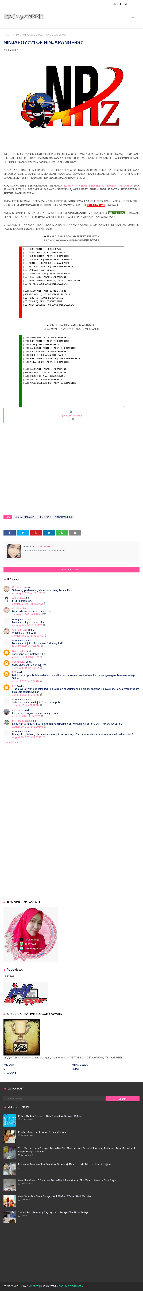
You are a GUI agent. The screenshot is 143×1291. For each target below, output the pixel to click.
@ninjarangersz (72, 415)
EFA (14, 672)
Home (6, 35)
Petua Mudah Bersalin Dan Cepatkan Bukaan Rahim (50, 1116)
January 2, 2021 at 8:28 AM (27, 614)
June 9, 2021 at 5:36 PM (26, 656)
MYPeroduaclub (21, 720)
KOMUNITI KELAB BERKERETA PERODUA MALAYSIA (98, 185)
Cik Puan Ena (43, 546)
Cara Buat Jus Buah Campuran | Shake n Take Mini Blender (54, 1196)
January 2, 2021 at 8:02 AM (27, 603)
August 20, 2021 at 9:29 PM (28, 726)
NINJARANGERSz (20, 35)
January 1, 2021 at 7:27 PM (27, 593)
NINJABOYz (45, 517)
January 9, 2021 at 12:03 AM (28, 635)
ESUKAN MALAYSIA (24, 517)
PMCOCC (8, 1064)
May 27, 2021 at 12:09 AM (26, 646)
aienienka (17, 710)
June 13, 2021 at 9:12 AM (26, 681)
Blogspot (33, 1286)
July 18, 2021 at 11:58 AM (26, 705)
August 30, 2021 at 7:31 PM (27, 737)
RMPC (75, 1069)
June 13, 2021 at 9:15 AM (26, 694)
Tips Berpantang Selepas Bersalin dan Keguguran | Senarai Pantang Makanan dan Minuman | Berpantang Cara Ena (76, 1150)
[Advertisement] (71, 776)
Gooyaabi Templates (71, 1286)
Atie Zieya (18, 597)
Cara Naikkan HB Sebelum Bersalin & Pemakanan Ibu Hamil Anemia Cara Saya (67, 1180)
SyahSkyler (18, 651)
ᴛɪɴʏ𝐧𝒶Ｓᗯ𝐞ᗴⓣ (80, 1064)
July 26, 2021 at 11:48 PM (26, 716)
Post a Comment (12, 742)
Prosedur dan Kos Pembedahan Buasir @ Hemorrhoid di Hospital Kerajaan (64, 1164)
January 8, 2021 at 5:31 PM (27, 625)
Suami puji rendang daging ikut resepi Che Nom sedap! (53, 1212)
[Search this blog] (54, 1098)
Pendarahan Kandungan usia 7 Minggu (42, 1132)
